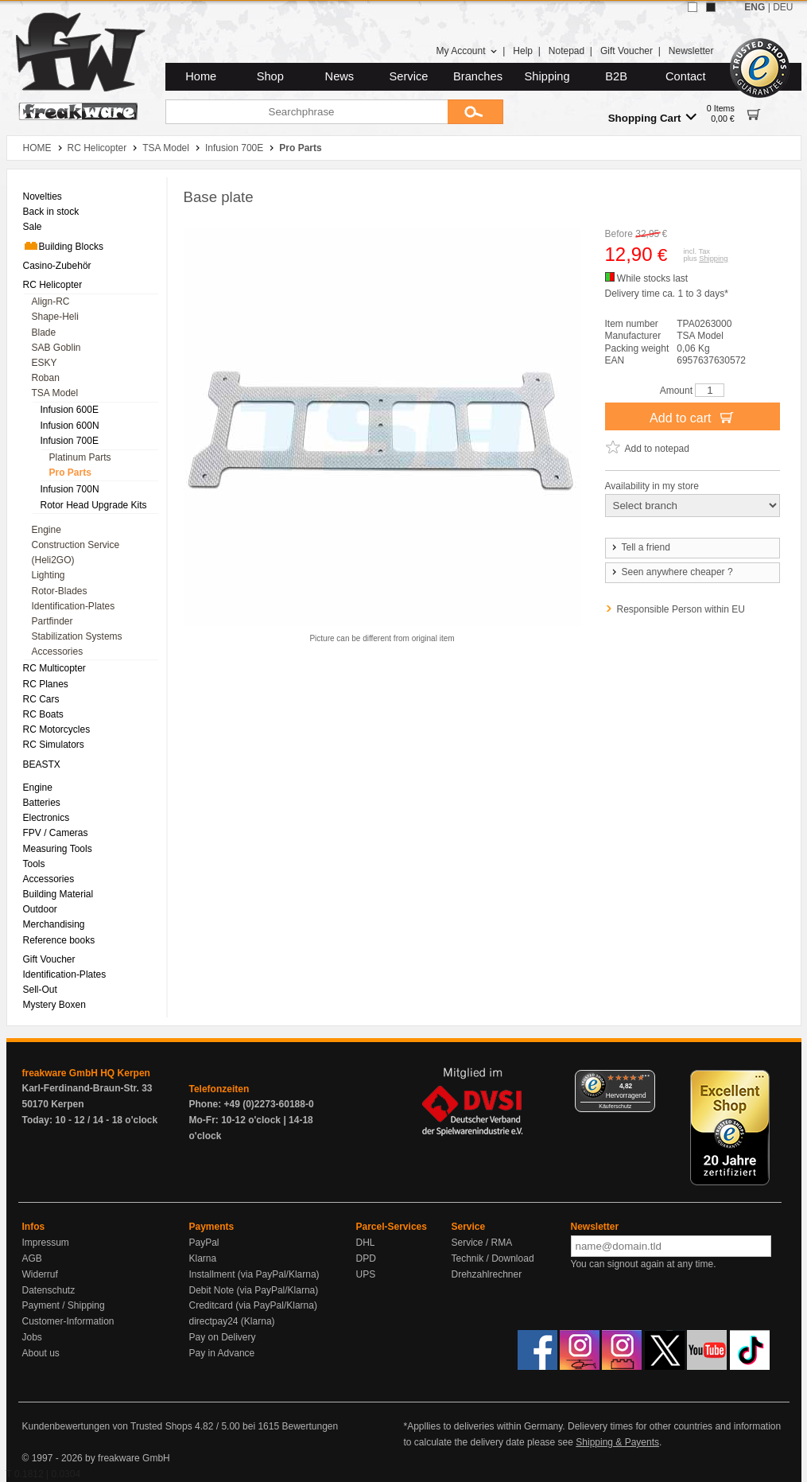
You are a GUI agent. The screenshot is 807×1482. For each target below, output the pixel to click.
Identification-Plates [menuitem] (73, 606)
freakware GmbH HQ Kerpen (86, 1073)
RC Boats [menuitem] (43, 714)
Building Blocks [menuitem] (63, 245)
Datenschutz (49, 1290)
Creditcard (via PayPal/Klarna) (253, 1305)
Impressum (45, 1242)
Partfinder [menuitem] (52, 621)
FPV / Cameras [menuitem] (55, 832)
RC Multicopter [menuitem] (54, 668)
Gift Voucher (626, 50)
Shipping (547, 76)
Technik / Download (493, 1258)
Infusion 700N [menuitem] (70, 489)
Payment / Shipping (63, 1305)
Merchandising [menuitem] (54, 924)
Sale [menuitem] (32, 226)
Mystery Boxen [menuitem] (54, 1004)
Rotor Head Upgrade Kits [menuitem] (94, 505)
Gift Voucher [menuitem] (49, 959)
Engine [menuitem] (46, 529)
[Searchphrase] (306, 111)
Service (409, 76)
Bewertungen (309, 1426)
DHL (365, 1242)
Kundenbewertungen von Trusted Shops (107, 1426)
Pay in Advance (222, 1353)
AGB (32, 1258)
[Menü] (645, 1079)
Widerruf (40, 1274)
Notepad (566, 50)
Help (523, 50)
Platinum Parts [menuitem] (80, 457)
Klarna (203, 1258)
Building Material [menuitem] (58, 894)
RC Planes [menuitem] (45, 684)
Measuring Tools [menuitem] (57, 848)
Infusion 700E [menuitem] (70, 440)
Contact (685, 76)
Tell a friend (640, 547)
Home (200, 76)
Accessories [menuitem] (57, 651)
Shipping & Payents (617, 1442)
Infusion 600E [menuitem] (70, 409)
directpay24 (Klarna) (232, 1321)
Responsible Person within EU (681, 609)
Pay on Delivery (222, 1337)
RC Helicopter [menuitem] (53, 284)
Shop (270, 76)
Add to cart (692, 417)
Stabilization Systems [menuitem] (77, 636)
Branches (477, 76)
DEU (783, 7)
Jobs (32, 1337)
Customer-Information (68, 1321)
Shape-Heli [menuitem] (55, 316)
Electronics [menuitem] (46, 817)
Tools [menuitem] (34, 863)
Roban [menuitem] (46, 377)
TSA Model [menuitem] (55, 393)
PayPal (204, 1242)
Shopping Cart (652, 117)
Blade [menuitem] (44, 332)
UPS (366, 1274)
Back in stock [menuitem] (51, 211)
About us (41, 1353)
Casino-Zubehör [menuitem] (57, 265)
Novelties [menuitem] (42, 196)
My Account (466, 50)
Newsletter (691, 50)
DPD (366, 1258)
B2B (616, 76)
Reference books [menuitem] (59, 940)
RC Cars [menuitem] (41, 699)
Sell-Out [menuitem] (40, 989)
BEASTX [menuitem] (41, 764)
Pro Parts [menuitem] (70, 472)
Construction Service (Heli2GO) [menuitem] (76, 552)
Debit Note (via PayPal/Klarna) (254, 1290)
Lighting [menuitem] (48, 575)
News (340, 76)
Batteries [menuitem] (41, 802)
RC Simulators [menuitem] (53, 744)
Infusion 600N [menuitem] (70, 425)
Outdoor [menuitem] (40, 909)
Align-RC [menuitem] (51, 301)
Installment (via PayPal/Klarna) (254, 1274)
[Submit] (475, 111)
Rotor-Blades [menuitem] (59, 591)
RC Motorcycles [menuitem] (57, 729)
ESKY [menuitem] (44, 362)
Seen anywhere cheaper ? (671, 572)
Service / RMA (482, 1242)
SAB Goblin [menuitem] (56, 347)
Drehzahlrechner (487, 1274)
